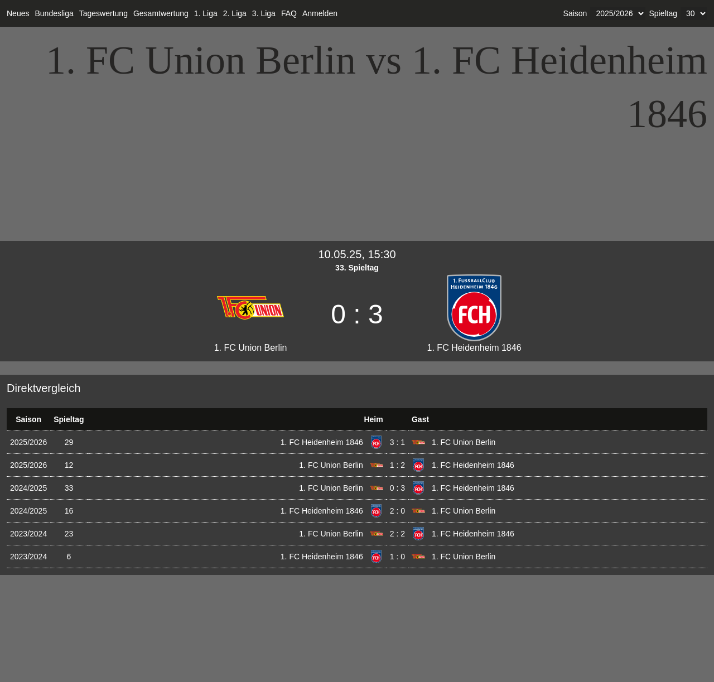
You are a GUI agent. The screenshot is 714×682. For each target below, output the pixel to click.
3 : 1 (397, 442)
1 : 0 (397, 556)
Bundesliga (54, 13)
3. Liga (264, 13)
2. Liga (235, 13)
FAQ (289, 13)
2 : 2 (397, 533)
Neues (18, 13)
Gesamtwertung (161, 13)
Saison (575, 13)
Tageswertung (103, 13)
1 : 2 (397, 465)
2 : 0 (397, 510)
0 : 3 (397, 487)
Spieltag (663, 13)
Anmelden (319, 13)
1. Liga (206, 13)
